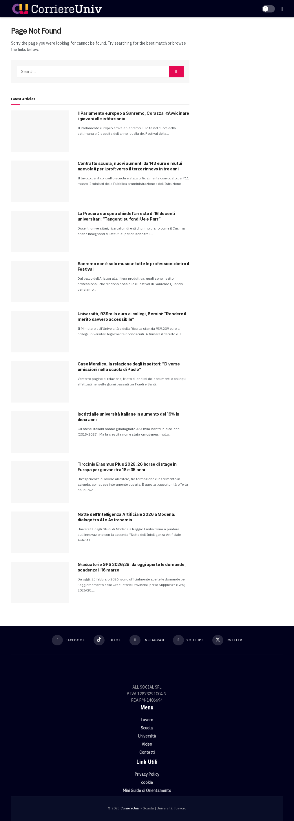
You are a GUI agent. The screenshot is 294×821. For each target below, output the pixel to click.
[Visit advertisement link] (240, 68)
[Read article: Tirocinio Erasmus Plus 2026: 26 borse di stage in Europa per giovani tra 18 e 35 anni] (40, 482)
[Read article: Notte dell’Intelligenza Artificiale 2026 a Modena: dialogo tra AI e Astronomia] (40, 532)
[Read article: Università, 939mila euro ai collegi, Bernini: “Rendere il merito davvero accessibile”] (40, 331)
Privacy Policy (147, 774)
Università (147, 736)
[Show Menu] (282, 8)
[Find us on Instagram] (146, 640)
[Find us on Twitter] (227, 640)
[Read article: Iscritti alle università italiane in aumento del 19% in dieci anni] (40, 432)
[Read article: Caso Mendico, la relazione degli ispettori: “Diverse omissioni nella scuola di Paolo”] (40, 382)
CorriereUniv (130, 808)
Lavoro (147, 719)
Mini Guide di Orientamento (147, 790)
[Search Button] (176, 71)
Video (147, 744)
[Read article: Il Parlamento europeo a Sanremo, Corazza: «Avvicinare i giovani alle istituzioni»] (40, 131)
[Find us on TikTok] (107, 640)
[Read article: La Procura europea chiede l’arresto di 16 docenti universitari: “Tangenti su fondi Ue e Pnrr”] (40, 231)
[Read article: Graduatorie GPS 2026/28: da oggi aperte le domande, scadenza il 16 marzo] (40, 582)
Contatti (147, 752)
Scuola (147, 728)
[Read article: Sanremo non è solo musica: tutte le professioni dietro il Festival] (40, 281)
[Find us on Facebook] (68, 640)
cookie (147, 782)
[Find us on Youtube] (188, 640)
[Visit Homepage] (57, 8)
